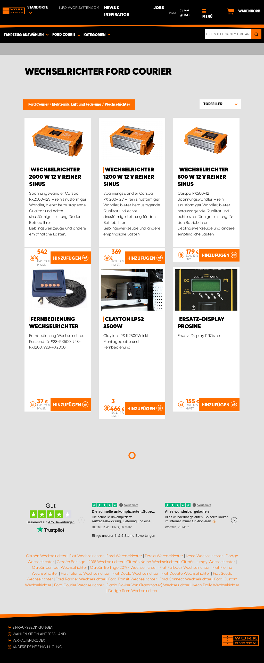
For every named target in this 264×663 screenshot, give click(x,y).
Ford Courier (39, 104)
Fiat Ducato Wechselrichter (185, 573)
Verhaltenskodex (29, 640)
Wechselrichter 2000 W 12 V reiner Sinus (55, 177)
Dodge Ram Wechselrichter (133, 590)
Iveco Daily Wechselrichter (215, 585)
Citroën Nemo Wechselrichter (152, 561)
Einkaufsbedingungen (33, 627)
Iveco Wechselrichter (204, 556)
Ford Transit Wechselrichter (132, 579)
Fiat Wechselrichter (86, 556)
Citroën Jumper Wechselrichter (59, 567)
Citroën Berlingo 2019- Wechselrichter (123, 567)
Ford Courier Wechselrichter (79, 585)
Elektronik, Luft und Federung (77, 104)
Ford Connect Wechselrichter (185, 579)
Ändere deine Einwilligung (37, 647)
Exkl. (187, 15)
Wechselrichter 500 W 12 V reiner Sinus (203, 177)
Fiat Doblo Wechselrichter (135, 573)
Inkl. (187, 10)
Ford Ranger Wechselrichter (80, 579)
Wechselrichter (117, 104)
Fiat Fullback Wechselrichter (185, 567)
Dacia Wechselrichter (164, 556)
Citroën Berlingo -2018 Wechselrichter (90, 561)
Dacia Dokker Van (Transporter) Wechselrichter (147, 585)
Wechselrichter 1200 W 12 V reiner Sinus (128, 177)
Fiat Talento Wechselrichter (85, 573)
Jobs (158, 8)
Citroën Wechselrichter (46, 556)
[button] (220, 104)
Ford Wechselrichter (124, 556)
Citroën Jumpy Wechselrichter (208, 561)
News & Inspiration (116, 11)
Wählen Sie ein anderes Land (39, 634)
